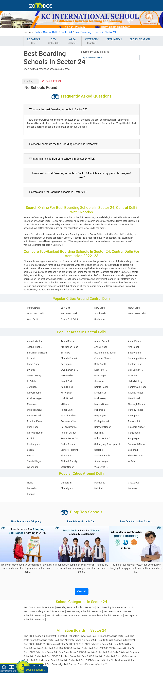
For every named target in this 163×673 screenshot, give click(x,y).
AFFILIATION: (114, 41)
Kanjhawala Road (137, 387)
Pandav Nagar (135, 409)
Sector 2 (98, 449)
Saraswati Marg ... (137, 444)
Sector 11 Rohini (69, 449)
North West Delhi (69, 313)
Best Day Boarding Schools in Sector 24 (44, 611)
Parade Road (34, 415)
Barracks (65, 352)
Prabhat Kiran (34, 421)
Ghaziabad (133, 482)
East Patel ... (100, 369)
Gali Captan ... (135, 369)
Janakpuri (99, 381)
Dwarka (31, 369)
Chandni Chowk (69, 358)
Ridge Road (134, 432)
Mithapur (65, 404)
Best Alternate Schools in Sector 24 (78, 640)
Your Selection (35, 669)
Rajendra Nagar (136, 427)
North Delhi (134, 307)
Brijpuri (30, 358)
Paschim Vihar (68, 415)
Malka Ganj (100, 398)
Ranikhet (99, 432)
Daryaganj (66, 364)
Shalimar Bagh (102, 455)
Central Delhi (50, 32)
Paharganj (99, 409)
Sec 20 (30, 449)
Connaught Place (137, 358)
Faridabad (99, 482)
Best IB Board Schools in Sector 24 (110, 636)
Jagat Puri (66, 381)
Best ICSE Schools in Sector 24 (74, 636)
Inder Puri (133, 375)
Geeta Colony (34, 375)
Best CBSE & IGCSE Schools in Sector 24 (91, 644)
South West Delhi (137, 313)
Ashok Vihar (100, 347)
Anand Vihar (134, 341)
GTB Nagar (100, 375)
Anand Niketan (35, 341)
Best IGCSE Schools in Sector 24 (40, 652)
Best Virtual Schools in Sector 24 (63, 615)
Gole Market (67, 375)
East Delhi (66, 307)
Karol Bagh (66, 392)
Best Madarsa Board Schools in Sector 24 (57, 660)
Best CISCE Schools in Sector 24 (63, 656)
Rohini (30, 438)
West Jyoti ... (101, 467)
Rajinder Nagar (35, 432)
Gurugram (66, 482)
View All (81, 591)
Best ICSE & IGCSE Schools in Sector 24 (114, 648)
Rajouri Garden (68, 432)
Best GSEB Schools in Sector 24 (97, 660)
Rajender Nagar (102, 427)
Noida (30, 482)
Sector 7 (31, 455)
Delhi (37, 32)
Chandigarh (67, 488)
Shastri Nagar (34, 461)
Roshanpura (33, 444)
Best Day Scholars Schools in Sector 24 (102, 615)
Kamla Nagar (101, 387)
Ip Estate (31, 381)
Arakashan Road (69, 347)
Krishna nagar (34, 398)
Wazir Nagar (67, 467)
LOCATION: (33, 41)
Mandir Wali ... (135, 398)
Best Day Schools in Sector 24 (39, 607)
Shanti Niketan (135, 455)
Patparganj (100, 415)
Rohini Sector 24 (69, 438)
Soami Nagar (101, 461)
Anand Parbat (68, 341)
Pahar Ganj (67, 409)
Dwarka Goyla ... (69, 369)
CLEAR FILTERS (51, 81)
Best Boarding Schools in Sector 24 (95, 32)
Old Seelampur (34, 409)
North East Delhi (35, 313)
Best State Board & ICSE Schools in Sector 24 (82, 652)
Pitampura (133, 415)
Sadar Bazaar (68, 444)
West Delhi (32, 319)
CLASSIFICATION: (140, 41)
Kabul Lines (67, 387)
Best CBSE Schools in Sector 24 (40, 636)
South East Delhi (69, 319)
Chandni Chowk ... (103, 358)
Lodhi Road (67, 398)
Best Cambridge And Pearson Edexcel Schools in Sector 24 (77, 664)
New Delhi (99, 307)
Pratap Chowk (101, 421)
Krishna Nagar (135, 392)
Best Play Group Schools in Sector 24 (75, 607)
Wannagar (32, 467)
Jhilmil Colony (135, 381)
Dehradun (32, 488)
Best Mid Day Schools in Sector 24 (84, 611)
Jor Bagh (32, 387)
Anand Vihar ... (35, 347)
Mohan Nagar (101, 404)
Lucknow (133, 488)
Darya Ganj (33, 364)
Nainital (98, 488)
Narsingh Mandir (137, 404)
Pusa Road (33, 427)
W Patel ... (133, 461)
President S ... (135, 421)
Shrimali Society (69, 461)
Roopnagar (134, 438)
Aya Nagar (133, 347)
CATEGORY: (92, 41)
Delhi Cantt (100, 364)
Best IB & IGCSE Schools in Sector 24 (72, 648)
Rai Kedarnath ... (69, 427)
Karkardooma (34, 392)
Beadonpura (134, 352)
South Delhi (100, 313)
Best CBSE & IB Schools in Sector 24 (116, 640)
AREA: (73, 41)
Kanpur (31, 494)
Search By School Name (95, 51)
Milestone (32, 404)
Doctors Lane (135, 364)
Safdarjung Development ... (108, 444)
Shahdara (99, 319)
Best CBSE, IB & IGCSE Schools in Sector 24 (46, 644)
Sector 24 (66, 32)
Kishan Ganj (100, 392)
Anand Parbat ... (103, 341)
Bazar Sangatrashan (105, 352)
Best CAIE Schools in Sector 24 (98, 656)
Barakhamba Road (37, 352)
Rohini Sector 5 (102, 438)
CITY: (54, 41)
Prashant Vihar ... (70, 421)
